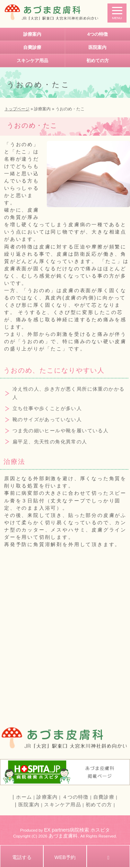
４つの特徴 (75, 797)
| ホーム (22, 797)
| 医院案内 (27, 804)
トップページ (17, 109)
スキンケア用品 (32, 60)
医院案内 (97, 47)
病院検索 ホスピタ (90, 830)
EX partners (57, 830)
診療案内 (32, 34)
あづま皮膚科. (64, 836)
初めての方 (97, 60)
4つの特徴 (97, 34)
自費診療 (32, 47)
